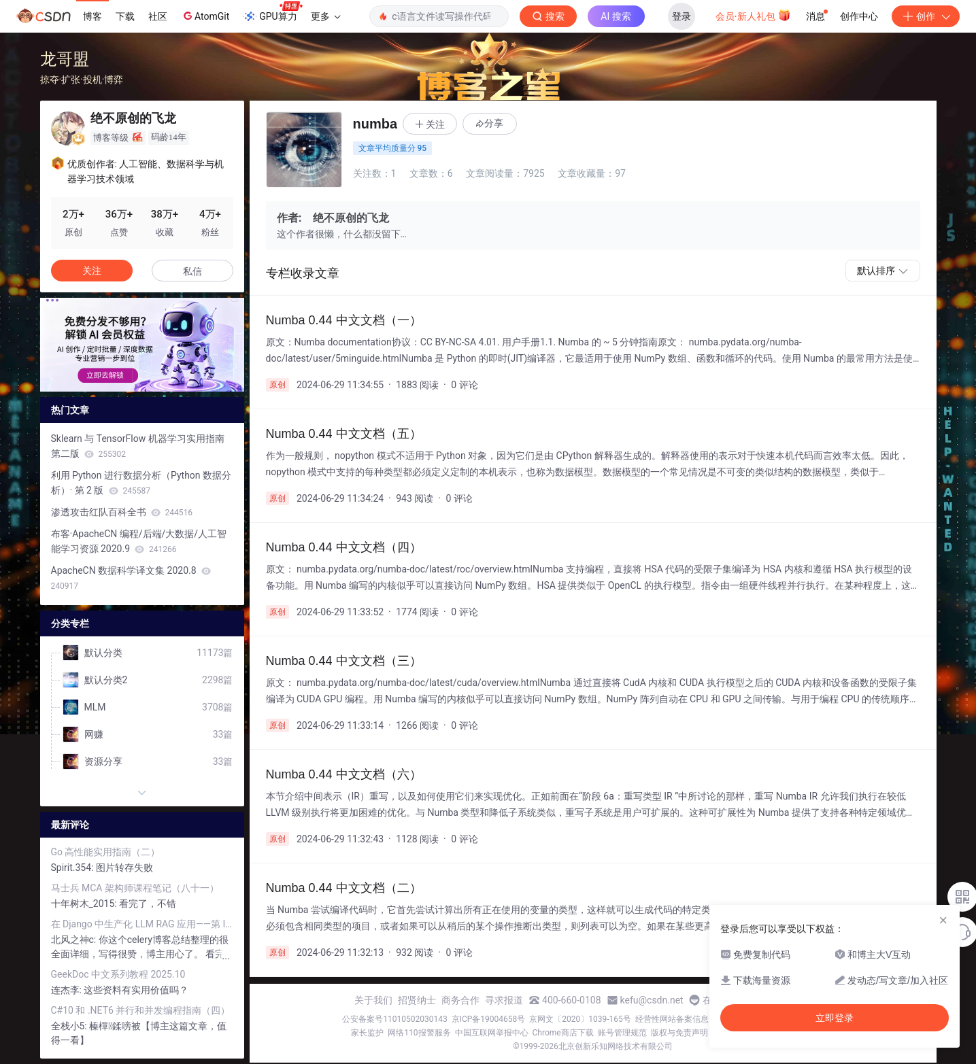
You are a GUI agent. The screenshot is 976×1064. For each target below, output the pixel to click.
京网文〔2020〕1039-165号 (580, 1019)
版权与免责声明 (679, 1032)
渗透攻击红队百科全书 (121, 512)
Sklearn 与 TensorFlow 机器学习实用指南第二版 (137, 446)
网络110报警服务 (419, 1032)
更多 (326, 16)
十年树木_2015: (85, 903)
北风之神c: (75, 939)
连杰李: (67, 989)
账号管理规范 (622, 1032)
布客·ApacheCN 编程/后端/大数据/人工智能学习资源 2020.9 (139, 541)
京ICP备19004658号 (489, 1019)
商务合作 (460, 1000)
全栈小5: (70, 1025)
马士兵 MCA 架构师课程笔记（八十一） (135, 887)
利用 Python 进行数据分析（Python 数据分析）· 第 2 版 (141, 483)
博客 (92, 16)
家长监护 (367, 1032)
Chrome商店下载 (563, 1032)
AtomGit (205, 15)
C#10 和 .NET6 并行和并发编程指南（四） (141, 1010)
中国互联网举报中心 (491, 1032)
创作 (925, 16)
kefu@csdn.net (652, 1000)
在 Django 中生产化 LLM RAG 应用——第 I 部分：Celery (142, 924)
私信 (192, 271)
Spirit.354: (73, 867)
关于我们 (373, 1000)
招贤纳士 (417, 1000)
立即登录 (834, 1017)
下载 (125, 16)
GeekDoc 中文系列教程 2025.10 (118, 974)
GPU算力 (272, 12)
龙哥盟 (64, 59)
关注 (91, 270)
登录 (681, 16)
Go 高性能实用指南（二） (106, 851)
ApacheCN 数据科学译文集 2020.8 (131, 578)
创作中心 (859, 16)
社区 (157, 16)
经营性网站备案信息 (672, 1019)
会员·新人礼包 (753, 15)
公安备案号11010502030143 (394, 1019)
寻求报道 (504, 1000)
